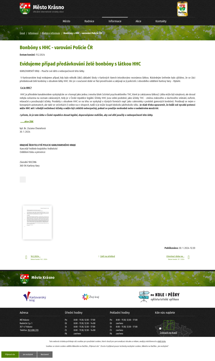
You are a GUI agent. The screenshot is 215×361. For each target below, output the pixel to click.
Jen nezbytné (28, 354)
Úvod (48, 21)
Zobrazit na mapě (168, 332)
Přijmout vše (10, 354)
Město (66, 21)
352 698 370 (33, 330)
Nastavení (45, 354)
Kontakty (160, 21)
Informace (115, 21)
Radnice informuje (51, 33)
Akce (138, 21)
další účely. (162, 341)
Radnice (89, 21)
